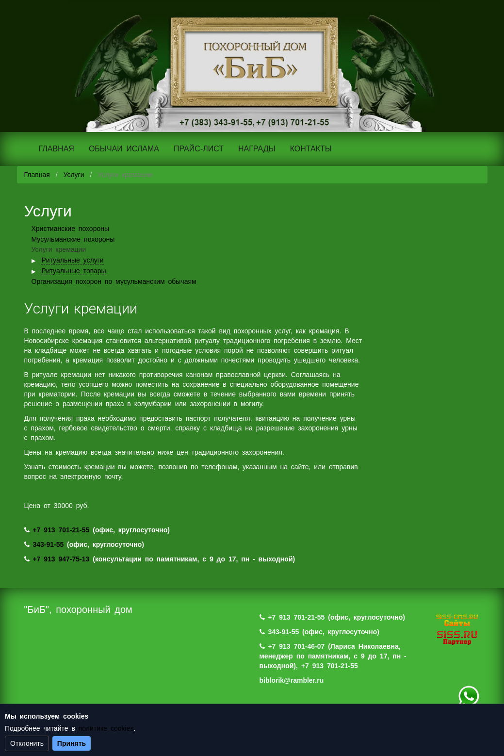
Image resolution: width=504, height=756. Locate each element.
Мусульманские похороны (73, 239)
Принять (71, 743)
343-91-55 (48, 544)
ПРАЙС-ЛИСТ (199, 149)
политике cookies (106, 728)
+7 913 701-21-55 (61, 530)
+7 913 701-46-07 (296, 646)
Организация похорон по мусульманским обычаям (114, 281)
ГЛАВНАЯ (56, 149)
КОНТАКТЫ (311, 149)
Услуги (73, 175)
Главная (37, 175)
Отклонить (27, 743)
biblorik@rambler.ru (292, 680)
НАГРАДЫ (257, 149)
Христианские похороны (71, 228)
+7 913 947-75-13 (61, 559)
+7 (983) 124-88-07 (468, 696)
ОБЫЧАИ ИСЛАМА (124, 149)
